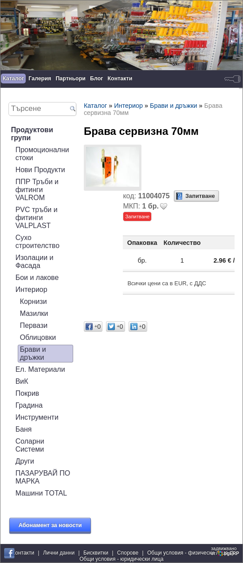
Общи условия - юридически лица (121, 559)
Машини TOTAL (41, 493)
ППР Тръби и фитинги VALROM (37, 189)
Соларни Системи (30, 445)
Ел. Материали (40, 369)
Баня (24, 429)
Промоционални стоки (42, 153)
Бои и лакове (37, 277)
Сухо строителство (37, 241)
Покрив (27, 393)
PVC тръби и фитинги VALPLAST (37, 217)
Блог (96, 78)
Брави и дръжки (33, 353)
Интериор (31, 289)
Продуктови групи (32, 134)
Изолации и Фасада (35, 261)
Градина (29, 405)
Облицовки (38, 337)
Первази (34, 325)
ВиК (22, 381)
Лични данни (58, 553)
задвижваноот (225, 551)
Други (25, 461)
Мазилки (34, 313)
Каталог (13, 78)
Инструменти (37, 417)
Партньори (70, 78)
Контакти (120, 78)
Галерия (39, 78)
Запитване (200, 196)
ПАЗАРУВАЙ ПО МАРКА (43, 477)
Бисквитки (95, 553)
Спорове (127, 553)
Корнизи (33, 301)
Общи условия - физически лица (187, 553)
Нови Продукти (40, 169)
